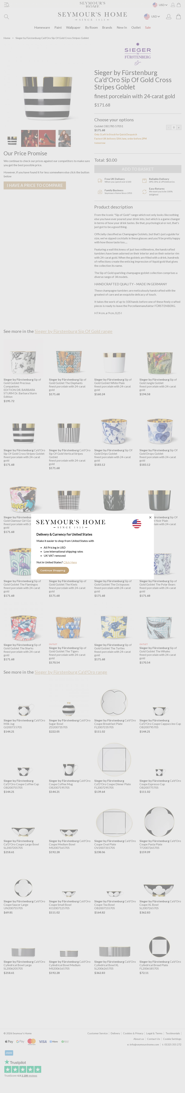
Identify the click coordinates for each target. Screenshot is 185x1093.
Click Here (70, 562)
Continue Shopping (52, 570)
